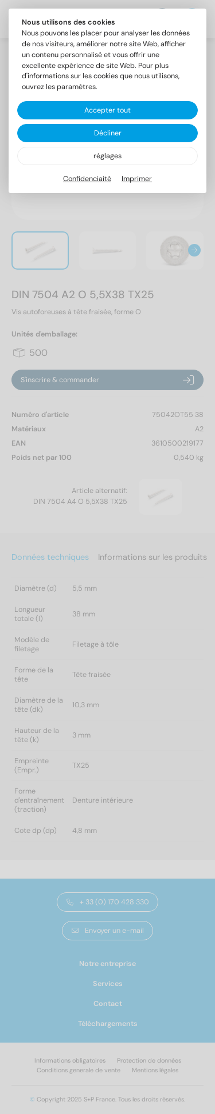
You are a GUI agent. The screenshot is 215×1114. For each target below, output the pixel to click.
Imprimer (137, 178)
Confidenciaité (87, 178)
